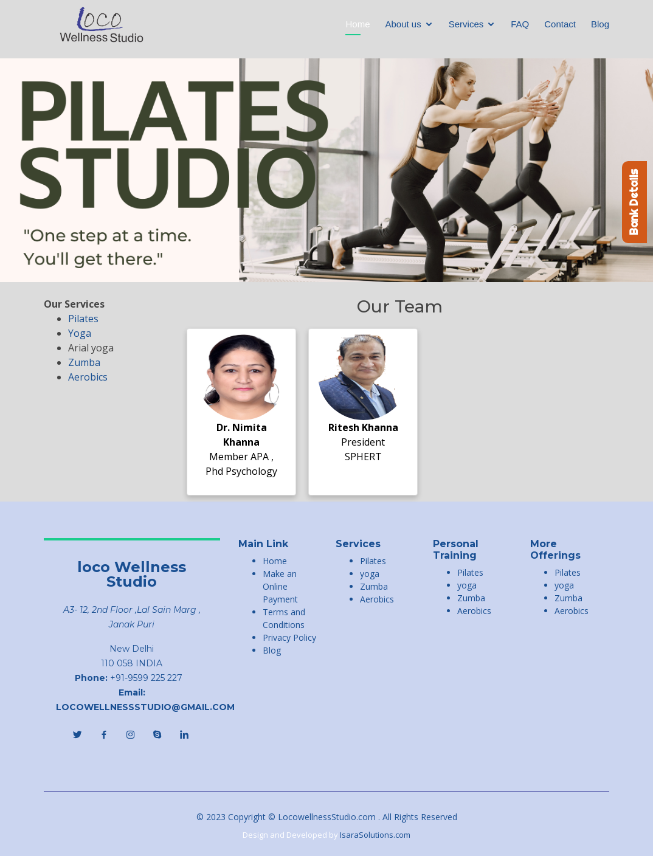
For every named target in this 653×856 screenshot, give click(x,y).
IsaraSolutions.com (375, 834)
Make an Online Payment (280, 586)
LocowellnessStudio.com (328, 817)
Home (357, 24)
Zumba (84, 362)
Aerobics (88, 377)
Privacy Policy (289, 637)
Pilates (83, 318)
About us (403, 24)
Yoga (79, 333)
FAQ (520, 24)
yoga (369, 573)
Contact (560, 24)
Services (466, 24)
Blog (600, 24)
